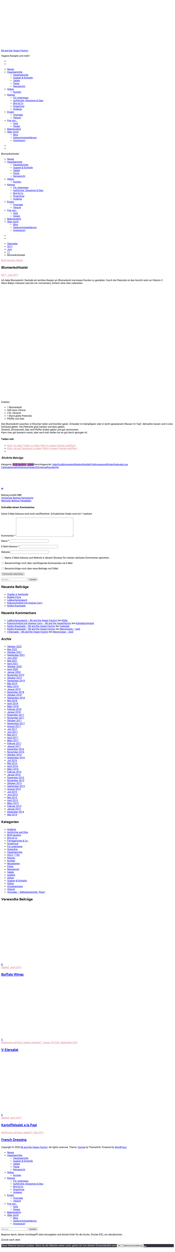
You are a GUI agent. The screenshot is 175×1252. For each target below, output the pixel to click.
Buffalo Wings (12, 978)
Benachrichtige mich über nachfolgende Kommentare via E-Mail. (39, 566)
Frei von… (12, 120)
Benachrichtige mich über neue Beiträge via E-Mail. (32, 572)
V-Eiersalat (9, 1053)
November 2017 (15, 721)
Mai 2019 (12, 687)
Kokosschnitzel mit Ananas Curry (24, 606)
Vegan (32, 467)
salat (9, 467)
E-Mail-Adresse (10, 550)
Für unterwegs (21, 97)
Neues (10, 69)
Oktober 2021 (14, 655)
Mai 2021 (12, 664)
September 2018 (16, 701)
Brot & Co (18, 103)
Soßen (10, 881)
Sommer (24, 467)
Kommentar (8, 539)
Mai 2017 (12, 738)
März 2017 (13, 744)
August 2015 (14, 792)
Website (5, 555)
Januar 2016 (14, 778)
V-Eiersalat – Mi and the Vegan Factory (27, 635)
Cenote (81, 1150)
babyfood (58, 464)
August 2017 (14, 730)
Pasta (16, 83)
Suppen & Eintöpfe (23, 77)
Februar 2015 (14, 809)
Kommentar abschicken (12, 577)
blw (77, 464)
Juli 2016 (12, 764)
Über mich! (13, 131)
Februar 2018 (14, 712)
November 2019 (15, 678)
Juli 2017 (12, 732)
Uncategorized (15, 890)
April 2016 (12, 769)
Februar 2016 (14, 775)
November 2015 (15, 784)
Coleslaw (64, 629)
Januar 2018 (14, 715)
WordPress (121, 1150)
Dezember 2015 (15, 781)
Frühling (94, 464)
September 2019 (16, 684)
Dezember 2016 (15, 752)
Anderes (17, 109)
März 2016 (13, 772)
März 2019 (13, 690)
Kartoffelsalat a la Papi (19, 1129)
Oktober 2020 (14, 670)
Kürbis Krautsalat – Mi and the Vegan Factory (31, 629)
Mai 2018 (12, 704)
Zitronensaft (41, 467)
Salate (16, 80)
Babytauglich (14, 129)
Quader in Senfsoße (17, 598)
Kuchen (17, 92)
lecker (120, 464)
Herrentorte (17, 497)
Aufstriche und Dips (17, 835)
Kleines (11, 94)
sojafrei (15, 467)
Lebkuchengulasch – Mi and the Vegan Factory (32, 624)
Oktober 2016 (14, 758)
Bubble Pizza (14, 600)
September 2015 (16, 789)
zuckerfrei (53, 467)
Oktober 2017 (14, 724)
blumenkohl (69, 464)
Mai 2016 (12, 767)
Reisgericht (19, 86)
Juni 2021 (12, 661)
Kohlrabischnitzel (85, 626)
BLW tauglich (8, 260)
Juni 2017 (12, 735)
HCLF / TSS (13, 858)
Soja (15, 123)
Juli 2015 (12, 795)
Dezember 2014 (15, 815)
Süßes (10, 89)
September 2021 (16, 658)
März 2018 (13, 710)
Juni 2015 (12, 798)
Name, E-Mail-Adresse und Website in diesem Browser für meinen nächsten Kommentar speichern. (57, 561)
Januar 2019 (14, 692)
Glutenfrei (112, 464)
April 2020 (12, 673)
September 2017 (16, 727)
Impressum (19, 140)
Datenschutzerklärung (25, 137)
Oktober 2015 (14, 787)
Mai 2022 (12, 653)
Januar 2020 (14, 675)
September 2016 (16, 761)
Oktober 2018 (14, 698)
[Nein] (145, 1249)
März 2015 (13, 806)
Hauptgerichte (14, 72)
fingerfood (18, 106)
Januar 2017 (14, 749)
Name (5, 544)
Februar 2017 (14, 747)
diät (88, 464)
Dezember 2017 (15, 718)
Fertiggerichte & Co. (17, 844)
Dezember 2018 (15, 695)
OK (119, 1249)
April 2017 (12, 741)
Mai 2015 (12, 801)
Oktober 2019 (14, 681)
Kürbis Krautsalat (16, 609)
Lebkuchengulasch (17, 603)
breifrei (82, 464)
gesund (103, 464)
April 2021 (12, 667)
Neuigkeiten (13, 867)
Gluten (16, 126)
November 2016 (15, 755)
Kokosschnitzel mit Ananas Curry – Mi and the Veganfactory (39, 626)
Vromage (18, 114)
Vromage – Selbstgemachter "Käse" (26, 895)
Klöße (65, 624)
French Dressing (14, 1143)
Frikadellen (16, 500)
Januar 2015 (14, 812)
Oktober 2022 (14, 650)
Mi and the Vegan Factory (14, 50)
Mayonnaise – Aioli (70, 632)
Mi (2, 275)
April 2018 (12, 707)
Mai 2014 (12, 818)
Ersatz (10, 112)
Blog (15, 134)
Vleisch (17, 117)
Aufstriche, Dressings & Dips (28, 100)
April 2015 (12, 804)
